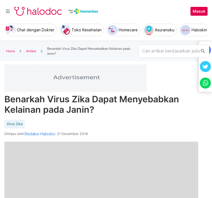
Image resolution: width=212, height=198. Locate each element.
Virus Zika (15, 124)
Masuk (199, 11)
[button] (205, 66)
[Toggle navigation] (7, 11)
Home (10, 51)
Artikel (31, 51)
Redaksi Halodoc (40, 134)
